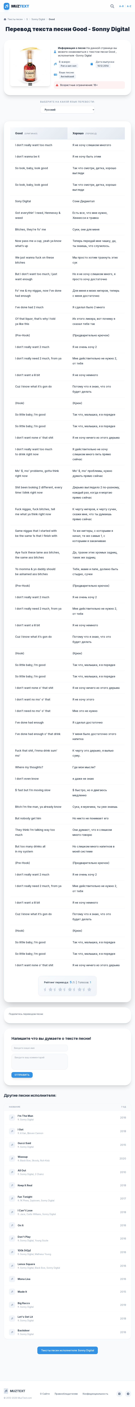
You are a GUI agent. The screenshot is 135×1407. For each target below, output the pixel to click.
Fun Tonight (25, 1196)
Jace (22, 1214)
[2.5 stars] (65, 989)
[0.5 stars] (46, 989)
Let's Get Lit (25, 1316)
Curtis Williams (34, 1214)
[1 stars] (50, 989)
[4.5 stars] (84, 989)
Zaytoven (35, 1200)
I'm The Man (25, 1115)
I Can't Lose (25, 1210)
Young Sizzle (41, 1240)
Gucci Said (24, 1143)
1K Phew (24, 1200)
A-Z (129, 6)
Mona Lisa (24, 1279)
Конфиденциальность (95, 1393)
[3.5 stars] (75, 989)
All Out (22, 1170)
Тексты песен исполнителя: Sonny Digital (67, 1350)
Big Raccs (24, 1303)
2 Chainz (39, 1174)
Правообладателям (66, 1393)
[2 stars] (60, 989)
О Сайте (45, 1393)
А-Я (121, 6)
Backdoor (24, 1330)
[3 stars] (70, 989)
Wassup (23, 1156)
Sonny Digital (38, 19)
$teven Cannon (35, 1133)
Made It (22, 1291)
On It (21, 1225)
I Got (20, 1129)
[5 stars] (89, 989)
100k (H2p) (24, 1250)
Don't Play (24, 1236)
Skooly (35, 1160)
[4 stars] (80, 989)
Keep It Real (25, 1185)
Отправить (22, 1074)
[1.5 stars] (55, 989)
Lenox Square (26, 1264)
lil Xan (23, 1133)
